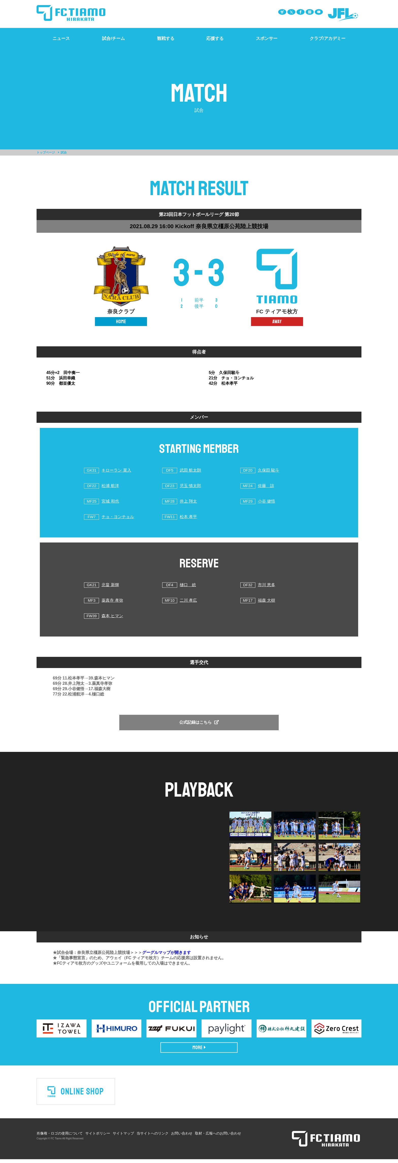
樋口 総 (188, 585)
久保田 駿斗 (268, 470)
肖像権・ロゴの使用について (60, 1137)
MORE (199, 1051)
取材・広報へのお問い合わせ (218, 1137)
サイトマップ (123, 1137)
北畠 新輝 (110, 585)
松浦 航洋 (110, 486)
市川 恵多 (266, 585)
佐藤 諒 (266, 486)
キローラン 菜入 (116, 470)
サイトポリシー (97, 1137)
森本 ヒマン (112, 616)
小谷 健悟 (266, 501)
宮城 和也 (110, 501)
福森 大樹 (266, 600)
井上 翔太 (188, 501)
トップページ (46, 152)
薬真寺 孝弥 (112, 600)
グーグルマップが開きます (166, 956)
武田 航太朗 (190, 470)
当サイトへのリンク (153, 1137)
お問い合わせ (181, 1137)
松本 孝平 (188, 517)
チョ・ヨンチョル (118, 517)
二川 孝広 (188, 600)
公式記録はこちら (199, 722)
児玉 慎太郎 (190, 486)
